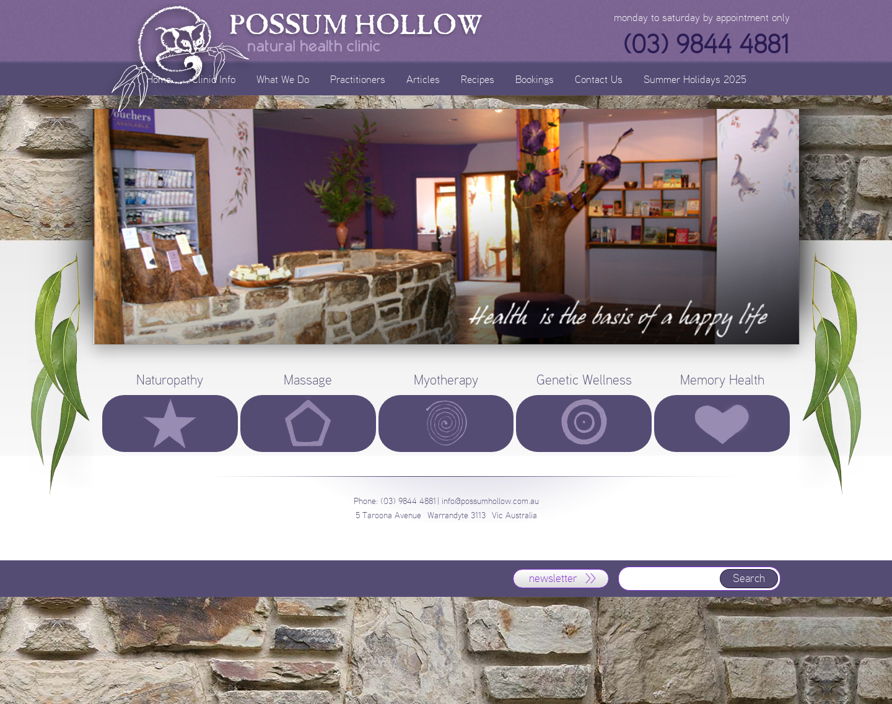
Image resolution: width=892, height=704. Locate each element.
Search (749, 578)
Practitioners (357, 78)
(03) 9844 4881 (706, 44)
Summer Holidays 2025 (695, 78)
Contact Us (599, 78)
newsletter (553, 578)
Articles (423, 78)
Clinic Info (213, 78)
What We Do (282, 78)
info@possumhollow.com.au (490, 501)
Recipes (477, 78)
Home (158, 78)
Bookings (534, 78)
